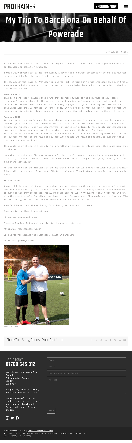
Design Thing (25, 436)
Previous (113, 52)
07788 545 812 (20, 364)
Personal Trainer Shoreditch (40, 431)
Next (123, 52)
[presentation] (66, 400)
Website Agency (10, 436)
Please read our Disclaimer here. (73, 433)
